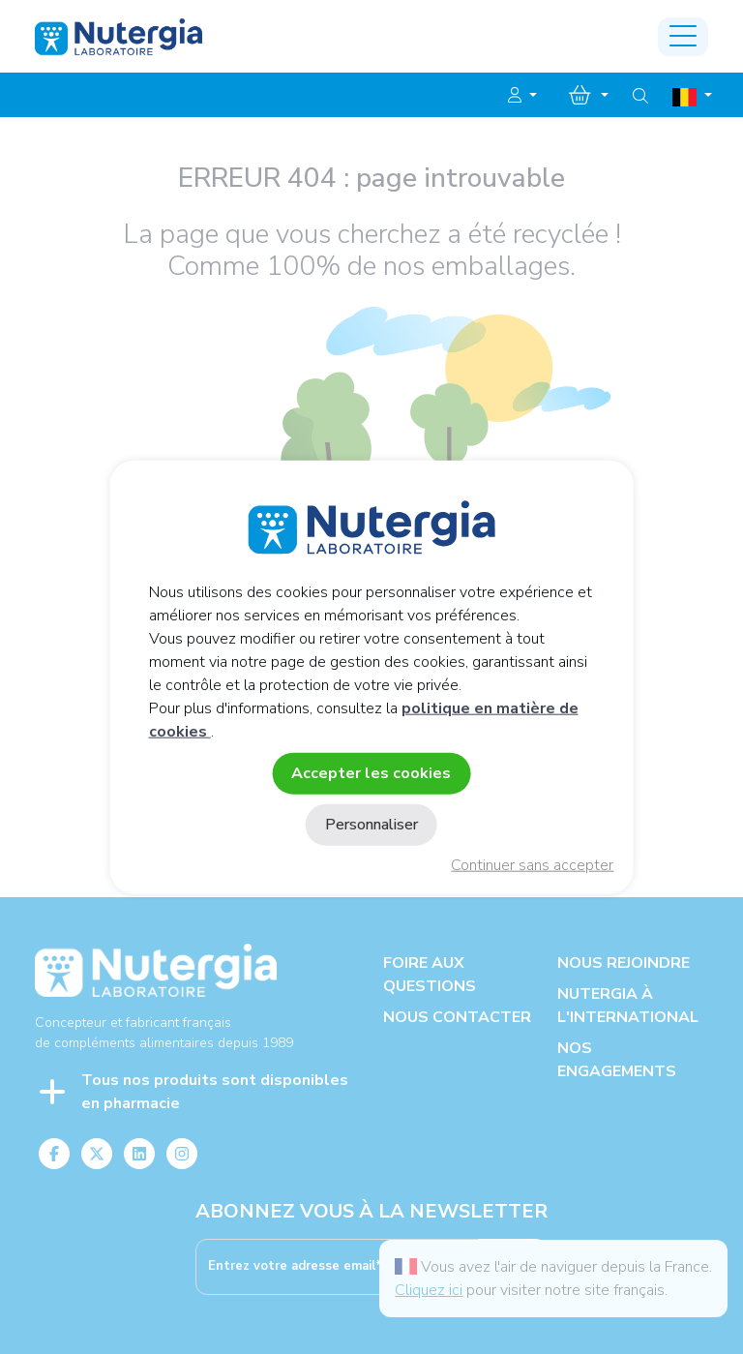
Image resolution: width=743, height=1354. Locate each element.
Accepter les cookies (371, 772)
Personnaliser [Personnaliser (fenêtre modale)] (371, 824)
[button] (522, 95)
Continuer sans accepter (532, 865)
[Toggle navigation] (683, 36)
